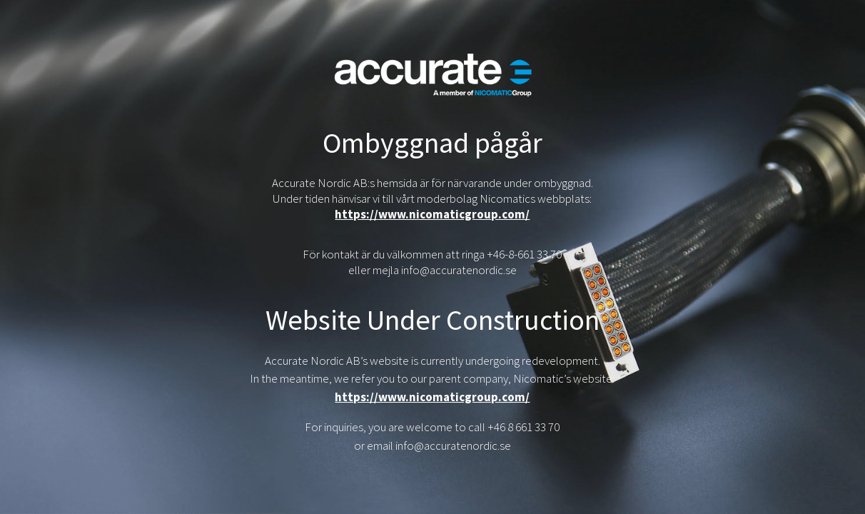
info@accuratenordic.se (453, 445)
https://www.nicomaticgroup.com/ (432, 214)
